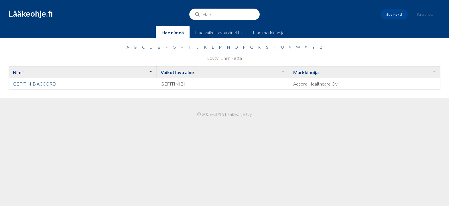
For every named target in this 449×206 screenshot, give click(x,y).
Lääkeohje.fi (31, 13)
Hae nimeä (173, 32)
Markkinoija (306, 72)
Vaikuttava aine (177, 72)
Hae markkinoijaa (270, 32)
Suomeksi (394, 14)
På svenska (425, 14)
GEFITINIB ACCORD (34, 83)
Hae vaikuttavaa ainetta (218, 32)
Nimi (18, 72)
